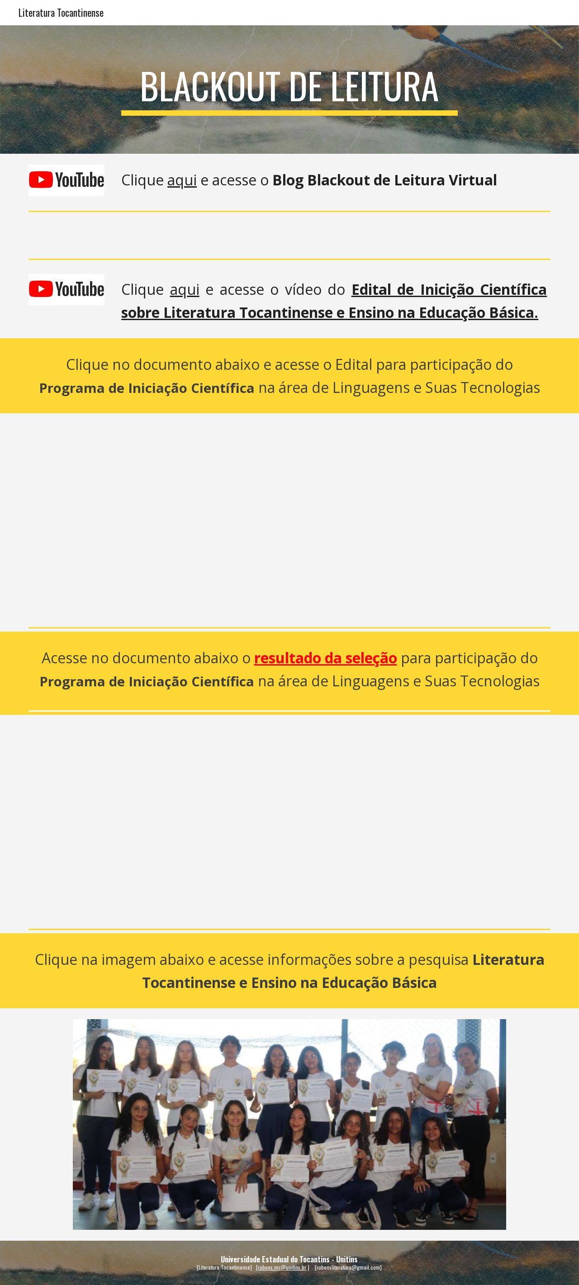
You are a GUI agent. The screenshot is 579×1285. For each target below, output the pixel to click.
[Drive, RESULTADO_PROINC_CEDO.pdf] (289, 820)
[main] (289, 89)
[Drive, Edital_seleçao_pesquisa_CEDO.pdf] (289, 518)
